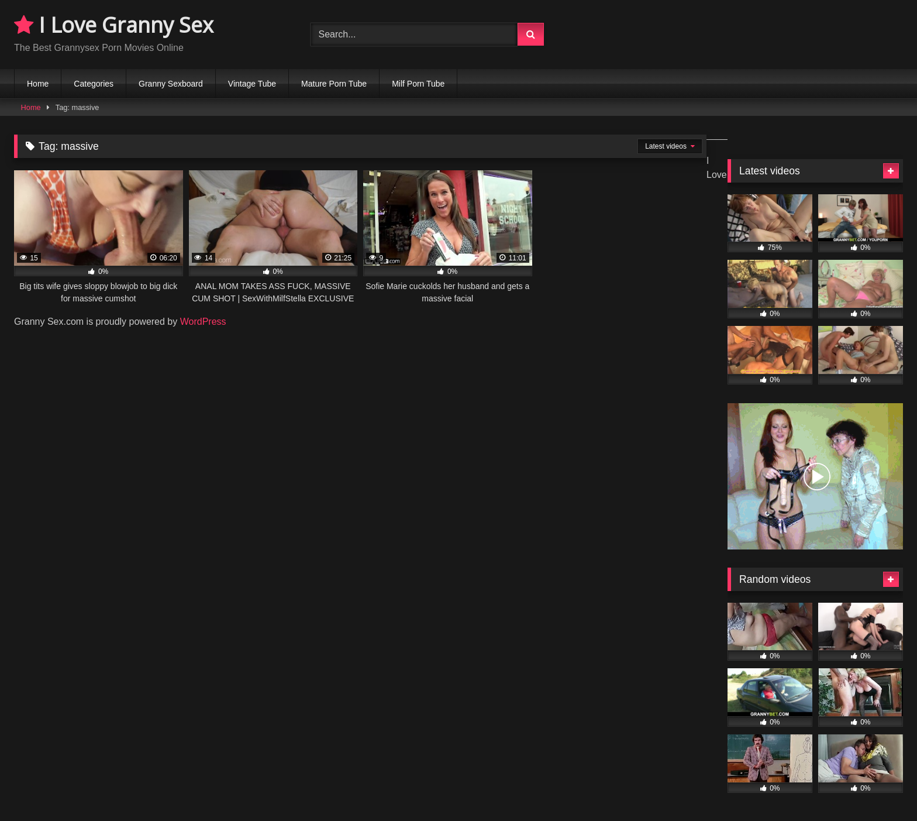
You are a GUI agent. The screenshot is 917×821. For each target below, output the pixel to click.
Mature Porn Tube (334, 83)
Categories (93, 83)
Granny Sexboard (171, 83)
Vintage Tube (252, 83)
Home (38, 83)
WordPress (203, 322)
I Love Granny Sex (113, 25)
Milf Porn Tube (418, 83)
